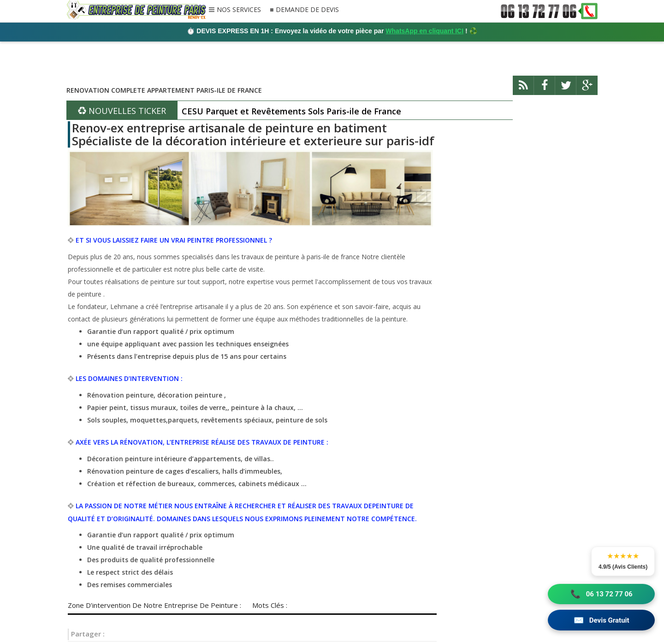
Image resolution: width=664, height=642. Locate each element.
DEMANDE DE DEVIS (307, 10)
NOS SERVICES (239, 10)
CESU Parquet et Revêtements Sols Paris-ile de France (291, 111)
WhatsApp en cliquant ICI (424, 31)
